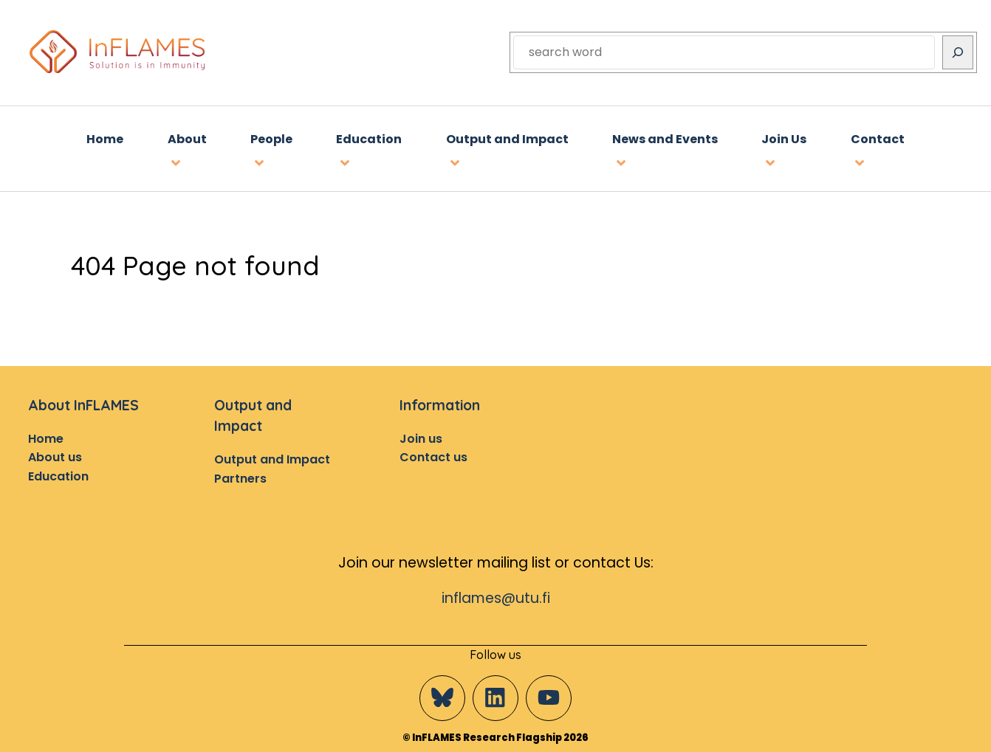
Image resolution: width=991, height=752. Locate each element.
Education (58, 476)
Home (46, 438)
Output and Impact (272, 459)
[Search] (957, 52)
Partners (240, 478)
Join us (421, 438)
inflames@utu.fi (496, 598)
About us (55, 457)
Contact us (433, 457)
